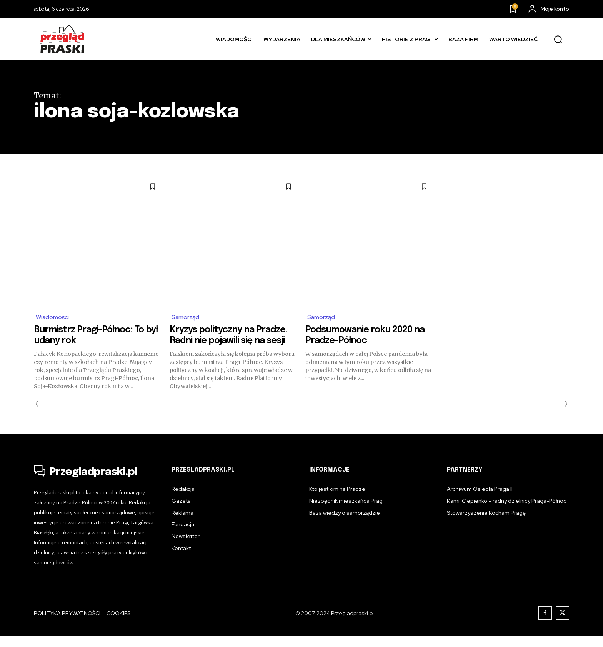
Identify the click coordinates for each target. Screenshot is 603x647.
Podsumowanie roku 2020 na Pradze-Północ (365, 335)
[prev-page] (40, 415)
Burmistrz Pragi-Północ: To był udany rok (96, 335)
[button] (558, 39)
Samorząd (186, 317)
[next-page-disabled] (563, 415)
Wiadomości (52, 317)
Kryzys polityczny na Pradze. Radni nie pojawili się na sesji (227, 340)
